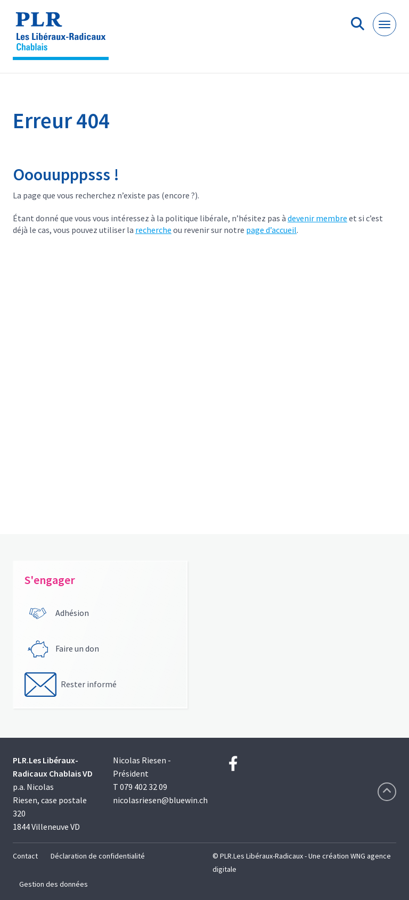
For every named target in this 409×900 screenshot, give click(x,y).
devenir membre (317, 218)
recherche (153, 229)
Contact (25, 856)
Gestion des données (53, 884)
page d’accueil (271, 229)
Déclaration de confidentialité (98, 856)
